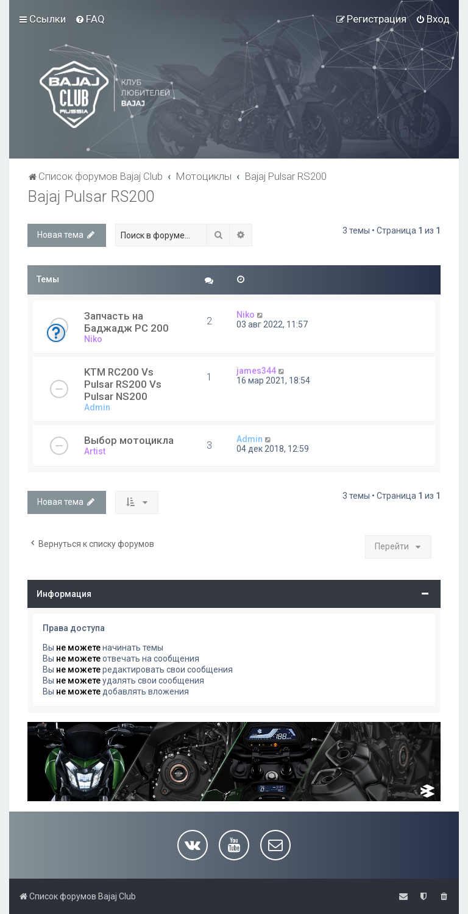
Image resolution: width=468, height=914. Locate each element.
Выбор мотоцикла (129, 440)
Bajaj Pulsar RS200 (90, 196)
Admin (97, 407)
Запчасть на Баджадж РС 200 (126, 322)
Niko (93, 339)
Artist (94, 451)
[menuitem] (90, 18)
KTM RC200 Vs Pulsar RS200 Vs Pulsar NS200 (122, 384)
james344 (256, 371)
